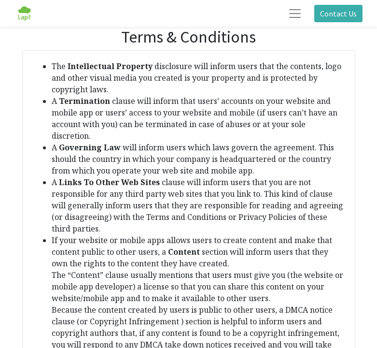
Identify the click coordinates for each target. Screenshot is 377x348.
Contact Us (338, 13)
